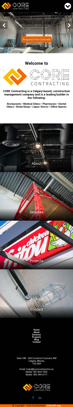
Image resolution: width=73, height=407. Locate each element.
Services (36, 334)
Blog (36, 339)
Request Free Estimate (36, 39)
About (37, 332)
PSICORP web (54, 405)
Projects (36, 337)
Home (36, 330)
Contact (37, 342)
